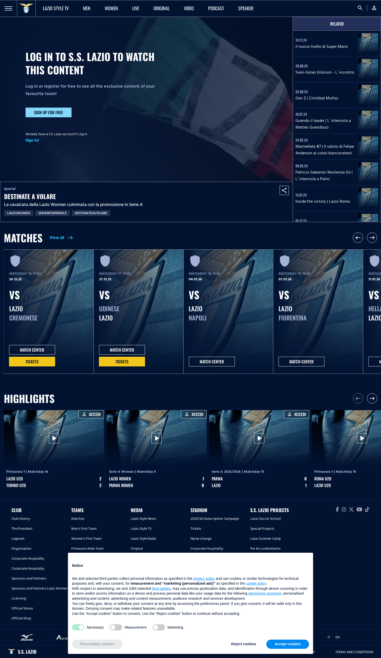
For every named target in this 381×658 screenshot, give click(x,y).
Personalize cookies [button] (97, 644)
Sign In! (32, 140)
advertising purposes (264, 593)
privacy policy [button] (204, 578)
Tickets (32, 362)
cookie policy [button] (256, 583)
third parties (161, 588)
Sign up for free (48, 112)
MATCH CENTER (32, 350)
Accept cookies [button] (288, 644)
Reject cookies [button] (243, 644)
